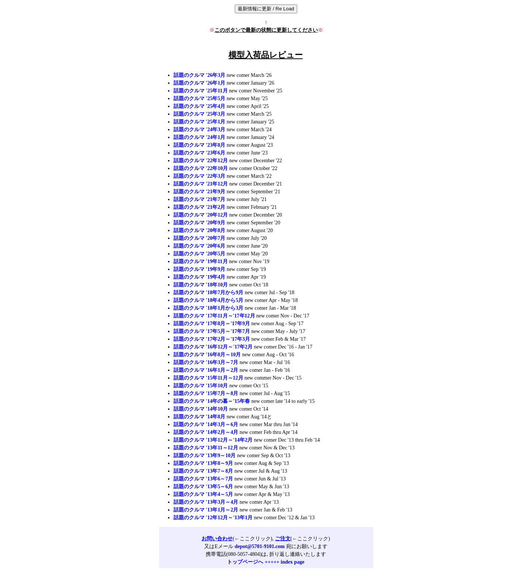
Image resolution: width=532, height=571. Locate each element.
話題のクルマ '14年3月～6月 (206, 424)
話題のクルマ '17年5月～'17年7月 (212, 331)
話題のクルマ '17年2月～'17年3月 (212, 339)
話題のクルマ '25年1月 (199, 122)
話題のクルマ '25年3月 (199, 114)
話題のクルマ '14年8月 (199, 416)
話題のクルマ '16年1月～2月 (206, 370)
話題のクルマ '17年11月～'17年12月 (214, 316)
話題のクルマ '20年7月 (199, 238)
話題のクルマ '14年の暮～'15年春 (212, 401)
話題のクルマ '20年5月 (199, 253)
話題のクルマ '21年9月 (199, 191)
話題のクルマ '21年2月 (199, 207)
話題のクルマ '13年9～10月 (205, 455)
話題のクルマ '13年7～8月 (203, 471)
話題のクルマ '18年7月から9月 (208, 292)
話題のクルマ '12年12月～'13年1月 (213, 517)
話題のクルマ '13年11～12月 (206, 448)
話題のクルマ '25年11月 (201, 91)
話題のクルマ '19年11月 (201, 261)
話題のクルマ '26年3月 (199, 75)
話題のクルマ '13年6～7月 (203, 479)
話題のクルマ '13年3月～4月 (206, 502)
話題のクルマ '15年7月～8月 (206, 393)
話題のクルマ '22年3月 (199, 176)
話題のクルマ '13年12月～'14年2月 (213, 440)
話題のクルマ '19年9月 (199, 269)
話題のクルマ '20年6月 (199, 246)
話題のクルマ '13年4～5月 (203, 494)
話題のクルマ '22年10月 (201, 168)
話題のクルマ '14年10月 (201, 409)
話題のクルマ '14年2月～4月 (206, 432)
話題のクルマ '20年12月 (201, 215)
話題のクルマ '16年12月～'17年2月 (213, 347)
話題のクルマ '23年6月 (199, 153)
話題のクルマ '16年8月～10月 (207, 354)
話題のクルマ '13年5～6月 (203, 486)
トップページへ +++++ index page (265, 562)
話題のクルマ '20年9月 (199, 222)
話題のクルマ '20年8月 (199, 230)
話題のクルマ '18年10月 (201, 285)
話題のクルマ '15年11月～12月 (208, 378)
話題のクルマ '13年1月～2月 (206, 510)
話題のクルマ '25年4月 (199, 106)
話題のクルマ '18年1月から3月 (208, 308)
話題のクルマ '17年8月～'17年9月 (212, 323)
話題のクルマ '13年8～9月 (203, 463)
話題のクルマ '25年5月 (199, 98)
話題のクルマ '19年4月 (199, 277)
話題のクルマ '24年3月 (199, 129)
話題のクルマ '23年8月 (199, 145)
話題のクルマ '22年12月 (201, 160)
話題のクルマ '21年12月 (201, 184)
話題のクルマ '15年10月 (201, 385)
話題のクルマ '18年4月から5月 (208, 300)
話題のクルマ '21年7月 (199, 199)
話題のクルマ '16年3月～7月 (206, 362)
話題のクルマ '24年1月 (199, 137)
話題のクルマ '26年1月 (199, 83)
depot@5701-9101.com (260, 546)
